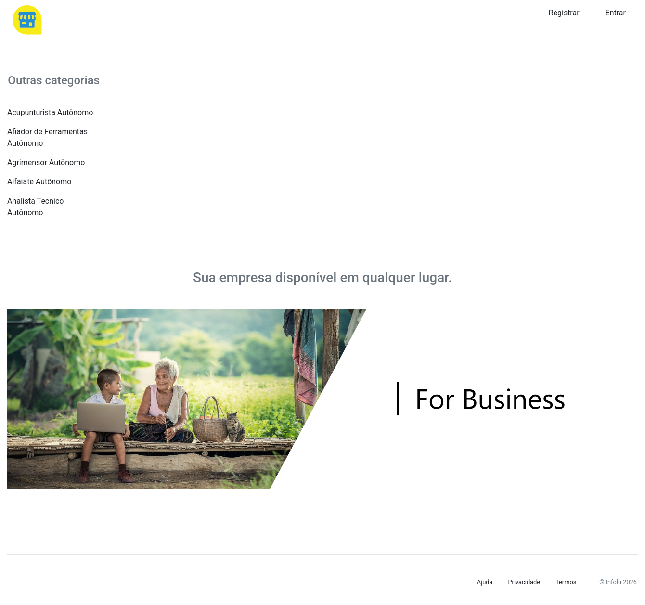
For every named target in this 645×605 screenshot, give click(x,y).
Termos (565, 582)
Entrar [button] (616, 12)
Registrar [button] (564, 12)
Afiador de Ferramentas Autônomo (47, 137)
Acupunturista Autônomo (50, 112)
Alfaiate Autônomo (39, 181)
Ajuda (485, 582)
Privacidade (524, 582)
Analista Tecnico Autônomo (35, 206)
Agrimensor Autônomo (46, 162)
